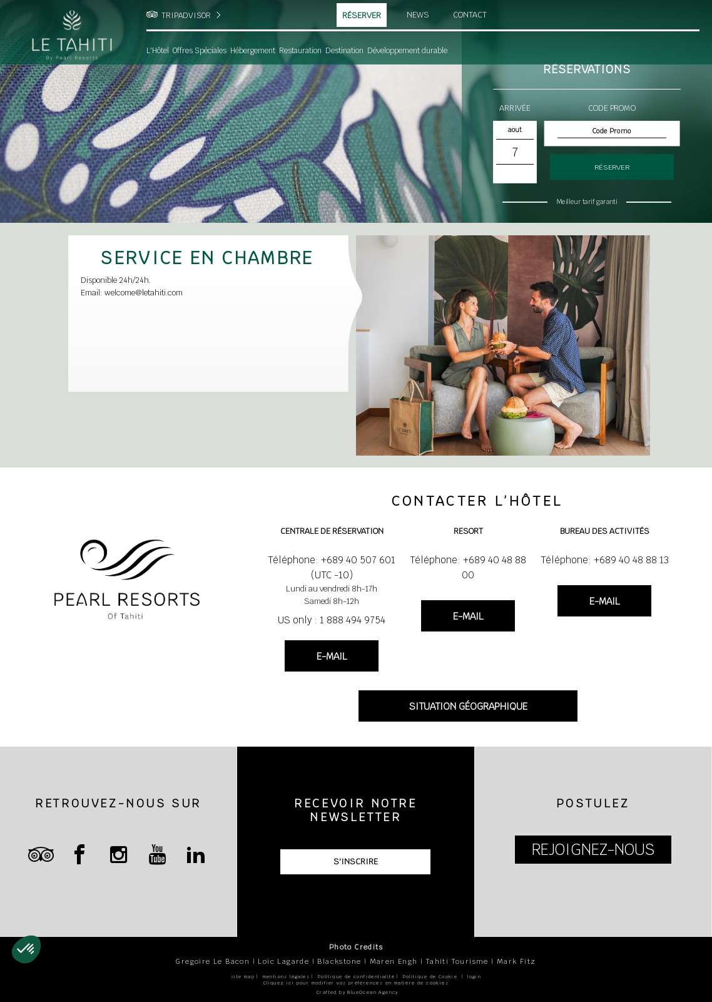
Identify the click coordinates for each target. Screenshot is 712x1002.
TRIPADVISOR (186, 16)
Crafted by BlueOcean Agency (358, 992)
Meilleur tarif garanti (586, 201)
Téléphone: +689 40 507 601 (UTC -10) (331, 567)
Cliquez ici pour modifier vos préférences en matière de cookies (356, 983)
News (418, 14)
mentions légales (286, 976)
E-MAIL (332, 656)
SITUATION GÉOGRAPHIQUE (468, 706)
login (474, 976)
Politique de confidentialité (356, 976)
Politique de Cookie (430, 976)
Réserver (361, 15)
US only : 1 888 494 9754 (331, 620)
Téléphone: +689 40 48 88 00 (468, 567)
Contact (470, 14)
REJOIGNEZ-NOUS (593, 849)
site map (243, 976)
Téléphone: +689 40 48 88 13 (605, 560)
